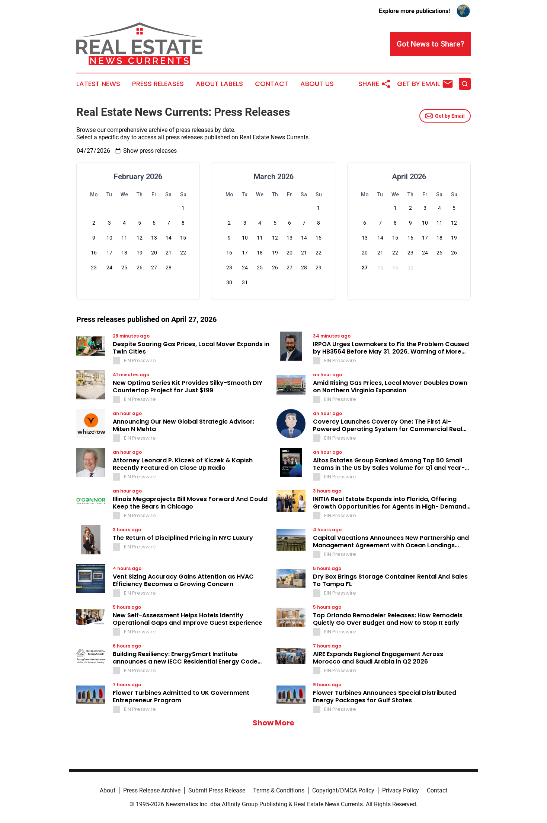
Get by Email (445, 116)
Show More (273, 723)
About (107, 790)
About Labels (219, 84)
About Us (317, 84)
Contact (271, 84)
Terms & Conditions (278, 790)
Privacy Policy (400, 790)
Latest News (98, 84)
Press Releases (158, 84)
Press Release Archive (151, 790)
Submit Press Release (216, 790)
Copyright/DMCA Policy (343, 790)
